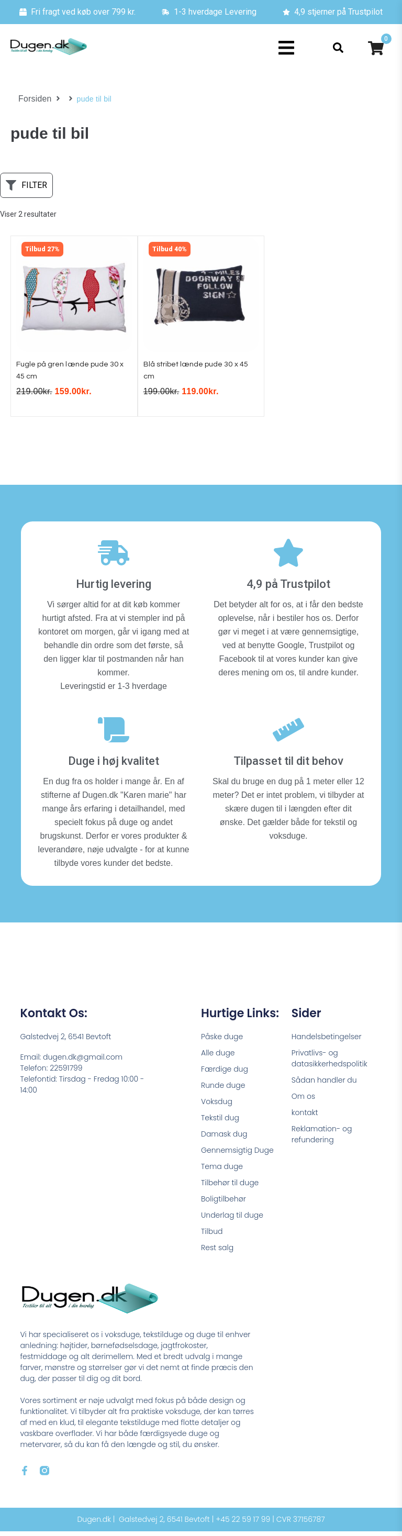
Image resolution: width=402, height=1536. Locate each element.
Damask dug (224, 1138)
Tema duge (222, 1171)
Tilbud (211, 1236)
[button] (286, 48)
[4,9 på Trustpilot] (288, 558)
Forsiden (33, 99)
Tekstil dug (220, 1122)
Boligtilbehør (223, 1203)
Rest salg (217, 1252)
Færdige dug (224, 1073)
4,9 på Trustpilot (288, 589)
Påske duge (222, 1041)
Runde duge (223, 1090)
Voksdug (216, 1106)
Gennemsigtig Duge (237, 1155)
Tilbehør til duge (230, 1187)
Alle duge (218, 1057)
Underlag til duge (232, 1220)
